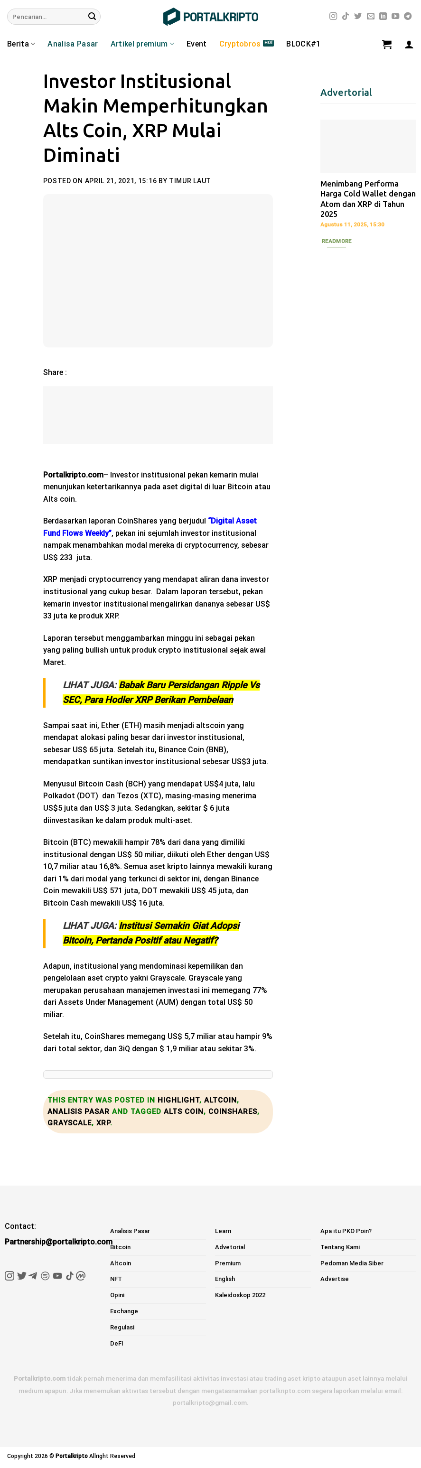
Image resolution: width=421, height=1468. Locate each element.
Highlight (178, 1100)
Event (197, 43)
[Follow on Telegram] (408, 16)
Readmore (337, 241)
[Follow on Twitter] (358, 16)
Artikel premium (142, 44)
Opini (117, 1295)
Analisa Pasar (72, 43)
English (225, 1278)
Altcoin (220, 1100)
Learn (223, 1230)
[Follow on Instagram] (333, 16)
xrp (103, 1123)
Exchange (124, 1311)
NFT (116, 1278)
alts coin (184, 1111)
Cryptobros (240, 43)
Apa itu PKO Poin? (346, 1230)
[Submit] (92, 17)
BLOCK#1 (303, 43)
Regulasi (122, 1327)
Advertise (334, 1278)
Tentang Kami (340, 1247)
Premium (228, 1263)
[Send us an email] (370, 16)
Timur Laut (190, 181)
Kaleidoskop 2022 (240, 1295)
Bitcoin (120, 1247)
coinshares (232, 1111)
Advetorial (230, 1247)
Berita (21, 44)
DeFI (116, 1343)
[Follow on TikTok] (345, 16)
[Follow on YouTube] (395, 16)
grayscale (69, 1123)
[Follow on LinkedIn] (383, 16)
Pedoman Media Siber (352, 1263)
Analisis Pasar (78, 1111)
